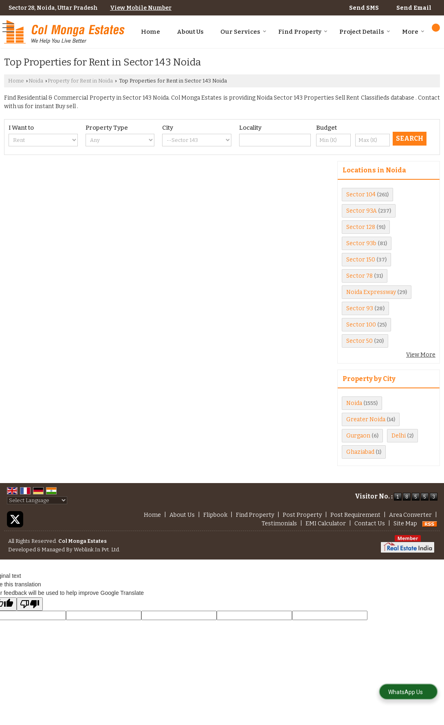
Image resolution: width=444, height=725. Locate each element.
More (413, 31)
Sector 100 (361, 324)
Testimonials (279, 523)
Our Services (243, 31)
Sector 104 (361, 194)
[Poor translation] (30, 604)
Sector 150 (360, 259)
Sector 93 (359, 308)
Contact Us (369, 523)
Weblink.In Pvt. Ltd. (97, 549)
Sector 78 (359, 275)
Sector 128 (360, 227)
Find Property (303, 31)
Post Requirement (355, 515)
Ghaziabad (360, 451)
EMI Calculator (326, 523)
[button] (140, 7)
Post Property (302, 515)
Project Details (364, 31)
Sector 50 (359, 340)
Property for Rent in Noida (80, 81)
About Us (190, 31)
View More (420, 354)
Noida (36, 81)
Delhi (398, 435)
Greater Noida (365, 419)
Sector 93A (361, 210)
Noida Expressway (371, 292)
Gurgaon (358, 435)
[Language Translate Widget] (37, 500)
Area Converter (410, 515)
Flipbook (215, 515)
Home (150, 31)
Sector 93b (361, 243)
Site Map (405, 523)
